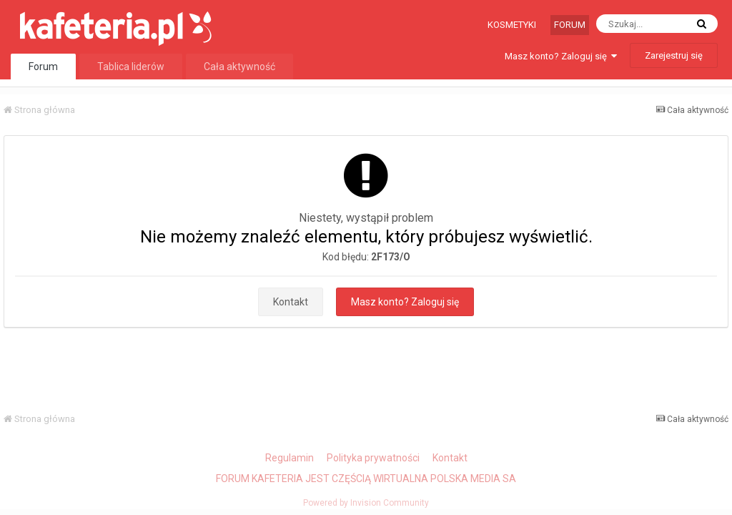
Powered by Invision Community (366, 503)
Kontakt (290, 302)
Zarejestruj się (674, 55)
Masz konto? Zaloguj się (561, 56)
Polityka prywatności (373, 458)
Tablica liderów (130, 66)
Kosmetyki (512, 24)
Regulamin (289, 458)
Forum (569, 24)
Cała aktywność (239, 66)
